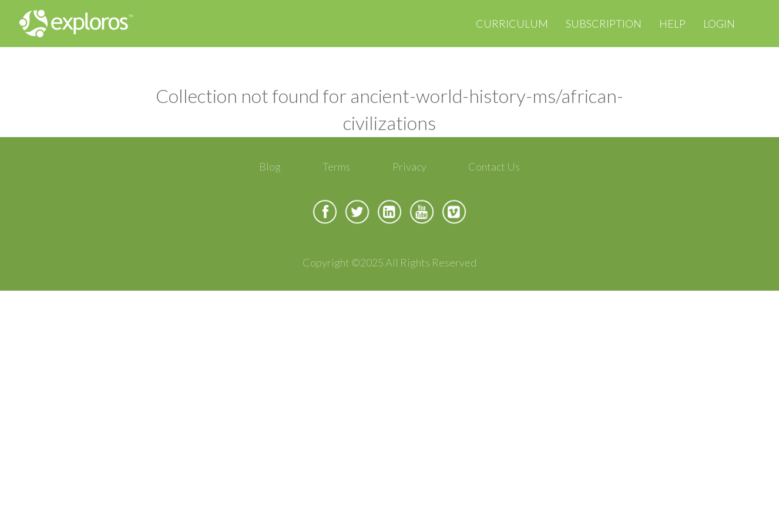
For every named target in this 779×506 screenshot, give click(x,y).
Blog (270, 166)
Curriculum (512, 23)
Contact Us (494, 166)
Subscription (604, 23)
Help (672, 23)
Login (719, 23)
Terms (336, 166)
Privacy (409, 166)
